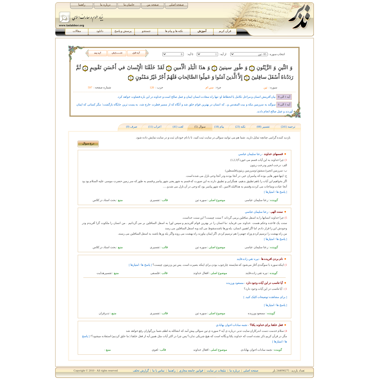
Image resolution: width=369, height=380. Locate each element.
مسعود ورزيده (235, 282)
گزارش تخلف (141, 370)
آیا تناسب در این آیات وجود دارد (264, 282)
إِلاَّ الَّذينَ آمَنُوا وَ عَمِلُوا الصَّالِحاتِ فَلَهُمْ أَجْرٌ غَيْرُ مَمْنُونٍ (188, 77)
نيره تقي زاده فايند (248, 259)
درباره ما (105, 4)
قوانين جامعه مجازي (191, 370)
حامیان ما (129, 4)
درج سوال (88, 143)
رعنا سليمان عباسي (249, 154)
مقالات (77, 31)
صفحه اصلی (176, 4)
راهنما (81, 4)
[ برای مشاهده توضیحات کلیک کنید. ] (265, 297)
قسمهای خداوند (273, 154)
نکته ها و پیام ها (174, 31)
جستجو (146, 31)
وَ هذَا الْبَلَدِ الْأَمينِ (191, 67)
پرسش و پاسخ (123, 31)
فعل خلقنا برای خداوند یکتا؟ (266, 325)
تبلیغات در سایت (216, 370)
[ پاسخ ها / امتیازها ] (275, 191)
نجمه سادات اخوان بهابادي (231, 325)
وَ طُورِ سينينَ (233, 67)
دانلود (99, 31)
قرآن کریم (225, 31)
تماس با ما (158, 370)
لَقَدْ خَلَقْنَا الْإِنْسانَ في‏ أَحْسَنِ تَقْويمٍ (127, 67)
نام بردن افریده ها (272, 259)
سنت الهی (276, 211)
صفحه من (153, 4)
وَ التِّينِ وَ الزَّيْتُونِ (274, 67)
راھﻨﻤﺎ (171, 370)
